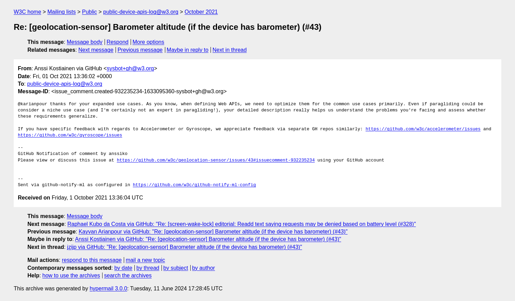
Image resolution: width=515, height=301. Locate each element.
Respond (118, 42)
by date (123, 268)
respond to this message (91, 260)
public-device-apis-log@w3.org (140, 12)
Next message (96, 50)
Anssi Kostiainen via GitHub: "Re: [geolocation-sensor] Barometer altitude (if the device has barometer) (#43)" (208, 239)
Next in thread (230, 50)
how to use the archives (71, 275)
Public (89, 12)
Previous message (140, 50)
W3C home (27, 12)
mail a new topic (145, 260)
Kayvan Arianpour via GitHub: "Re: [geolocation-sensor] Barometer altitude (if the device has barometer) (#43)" (213, 231)
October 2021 (201, 12)
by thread (147, 268)
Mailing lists (61, 12)
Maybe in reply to (187, 50)
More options (149, 42)
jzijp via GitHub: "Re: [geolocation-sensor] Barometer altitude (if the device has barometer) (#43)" (184, 247)
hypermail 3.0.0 (108, 288)
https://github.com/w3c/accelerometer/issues (423, 129)
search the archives (128, 275)
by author (203, 268)
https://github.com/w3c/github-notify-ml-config (194, 185)
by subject (175, 268)
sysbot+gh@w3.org (130, 68)
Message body (85, 42)
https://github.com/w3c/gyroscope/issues (70, 135)
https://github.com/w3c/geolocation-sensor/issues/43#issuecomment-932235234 (216, 160)
